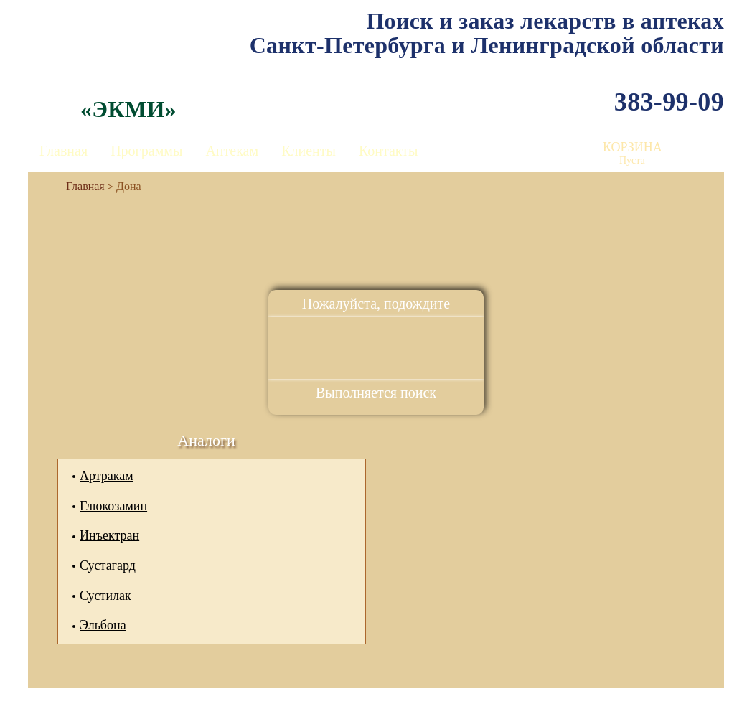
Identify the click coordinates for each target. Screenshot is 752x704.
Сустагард (108, 565)
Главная (63, 151)
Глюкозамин (113, 506)
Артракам (106, 476)
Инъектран (109, 535)
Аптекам (231, 151)
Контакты (388, 151)
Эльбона (103, 625)
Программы (146, 151)
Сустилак (105, 595)
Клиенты (308, 151)
